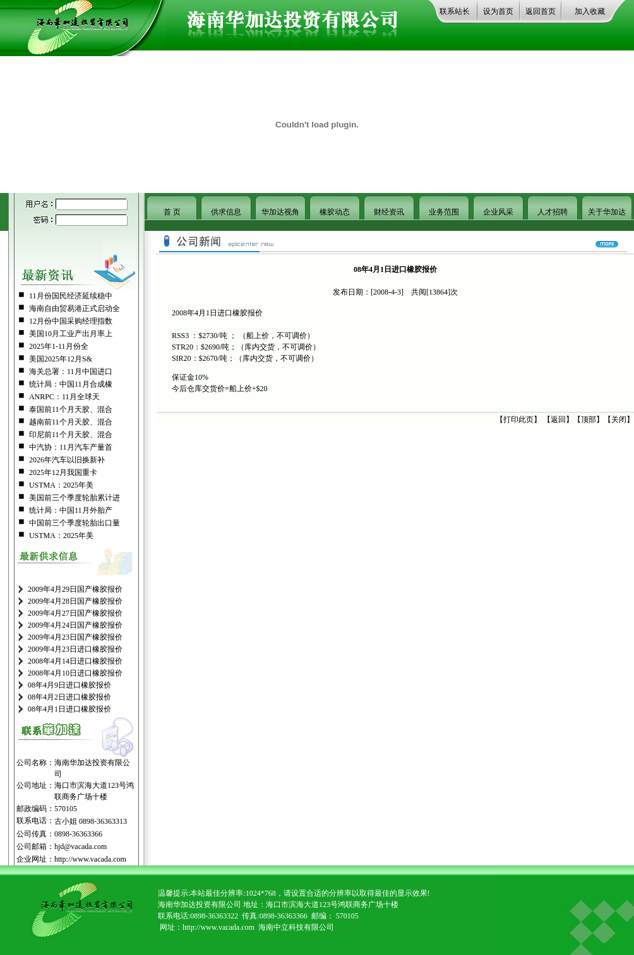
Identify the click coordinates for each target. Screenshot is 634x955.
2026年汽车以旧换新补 (67, 459)
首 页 (172, 212)
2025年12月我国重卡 (63, 472)
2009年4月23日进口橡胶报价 (75, 649)
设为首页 (498, 11)
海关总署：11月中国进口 (70, 371)
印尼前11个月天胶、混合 (70, 434)
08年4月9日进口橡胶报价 (69, 685)
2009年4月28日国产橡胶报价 (75, 601)
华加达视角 (280, 212)
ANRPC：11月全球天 (64, 396)
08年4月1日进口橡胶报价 (69, 709)
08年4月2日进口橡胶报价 (69, 697)
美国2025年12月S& (60, 358)
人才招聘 (552, 212)
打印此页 (518, 419)
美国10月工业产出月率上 (70, 333)
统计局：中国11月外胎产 (70, 510)
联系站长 (455, 11)
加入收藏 (590, 11)
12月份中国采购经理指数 (70, 321)
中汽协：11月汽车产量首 (70, 447)
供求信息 (226, 212)
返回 (558, 419)
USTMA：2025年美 (61, 485)
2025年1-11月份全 (58, 346)
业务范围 (444, 212)
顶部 (588, 419)
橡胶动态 (335, 212)
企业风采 (498, 212)
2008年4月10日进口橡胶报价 (75, 673)
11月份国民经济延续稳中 (70, 295)
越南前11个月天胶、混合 (70, 422)
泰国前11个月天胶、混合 (70, 409)
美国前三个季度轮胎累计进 (74, 497)
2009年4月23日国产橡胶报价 (75, 637)
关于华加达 (607, 212)
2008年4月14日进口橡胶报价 (75, 661)
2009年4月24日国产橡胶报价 (75, 625)
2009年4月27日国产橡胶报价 (75, 613)
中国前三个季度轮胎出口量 (74, 523)
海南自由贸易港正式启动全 (74, 308)
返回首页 (540, 11)
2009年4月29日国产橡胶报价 (75, 589)
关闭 (618, 419)
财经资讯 (389, 212)
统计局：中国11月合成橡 (70, 384)
